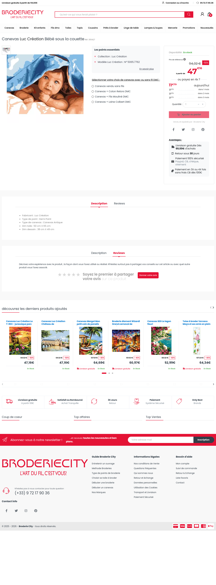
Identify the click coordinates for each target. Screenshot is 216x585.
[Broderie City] (23, 14)
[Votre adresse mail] (161, 440)
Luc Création (32, 39)
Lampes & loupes (153, 27)
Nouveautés (206, 27)
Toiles (68, 27)
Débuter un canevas (102, 487)
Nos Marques (98, 492)
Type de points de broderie (106, 473)
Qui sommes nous (143, 473)
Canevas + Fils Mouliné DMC (112, 96)
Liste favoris (182, 477)
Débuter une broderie (103, 482)
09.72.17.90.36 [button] (204, 2)
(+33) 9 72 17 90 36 (32, 493)
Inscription (204, 439)
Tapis (79, 27)
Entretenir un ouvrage (103, 463)
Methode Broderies (102, 468)
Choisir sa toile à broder (104, 477)
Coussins (93, 27)
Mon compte (182, 463)
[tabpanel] (20, 343)
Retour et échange (143, 477)
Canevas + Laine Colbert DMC (113, 102)
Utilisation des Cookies (145, 487)
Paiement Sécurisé (143, 497)
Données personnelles (145, 482)
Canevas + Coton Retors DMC (112, 91)
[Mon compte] (202, 14)
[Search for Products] (120, 14)
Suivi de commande (186, 468)
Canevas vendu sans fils (109, 86)
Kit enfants (39, 27)
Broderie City (26, 526)
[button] (184, 59)
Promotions (189, 27)
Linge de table (131, 27)
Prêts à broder (110, 27)
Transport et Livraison (145, 492)
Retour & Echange (185, 473)
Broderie (24, 27)
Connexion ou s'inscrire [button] (175, 2)
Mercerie (172, 27)
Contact (180, 482)
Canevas (9, 27)
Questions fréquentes (145, 468)
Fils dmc (55, 27)
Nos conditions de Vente (146, 463)
